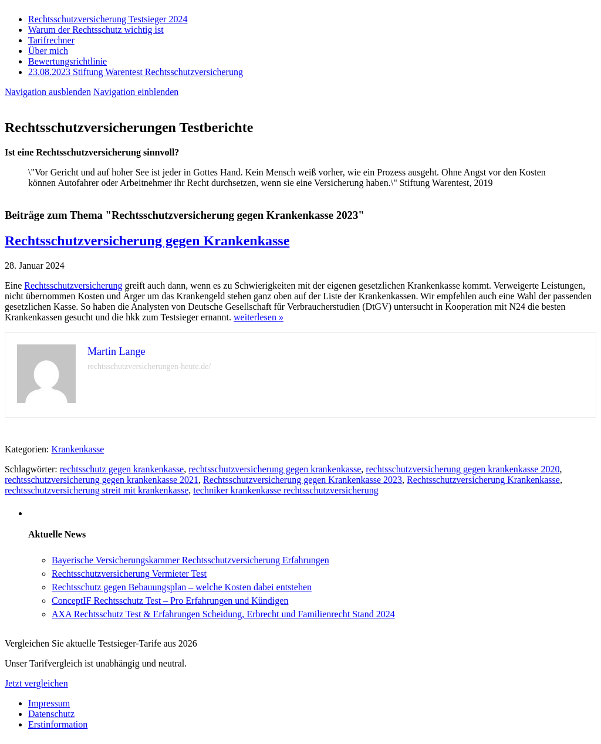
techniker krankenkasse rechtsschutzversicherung (285, 490)
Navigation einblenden (135, 92)
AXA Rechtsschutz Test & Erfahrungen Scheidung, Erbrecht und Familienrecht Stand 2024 (223, 614)
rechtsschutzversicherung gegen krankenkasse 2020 (462, 469)
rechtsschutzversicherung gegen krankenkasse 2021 (101, 480)
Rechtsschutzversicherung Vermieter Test (129, 574)
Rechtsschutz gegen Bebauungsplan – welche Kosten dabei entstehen (182, 587)
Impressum (49, 703)
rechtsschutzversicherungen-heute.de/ (149, 366)
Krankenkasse (78, 449)
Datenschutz (51, 714)
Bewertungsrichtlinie (67, 61)
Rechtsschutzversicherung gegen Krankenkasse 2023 (302, 480)
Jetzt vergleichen (36, 683)
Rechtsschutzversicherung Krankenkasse (483, 480)
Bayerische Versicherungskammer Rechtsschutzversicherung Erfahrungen (190, 560)
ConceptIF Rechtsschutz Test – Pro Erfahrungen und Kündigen (170, 601)
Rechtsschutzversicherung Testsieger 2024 (107, 19)
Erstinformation (57, 724)
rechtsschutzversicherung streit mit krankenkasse (96, 490)
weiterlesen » (258, 317)
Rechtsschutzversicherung (73, 285)
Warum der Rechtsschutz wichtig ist (96, 30)
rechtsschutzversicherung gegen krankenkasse (274, 469)
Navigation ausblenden (48, 92)
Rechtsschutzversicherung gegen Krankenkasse (147, 240)
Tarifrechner (51, 40)
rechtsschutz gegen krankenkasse (122, 469)
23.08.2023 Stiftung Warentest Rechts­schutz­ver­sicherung (135, 72)
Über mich (48, 51)
